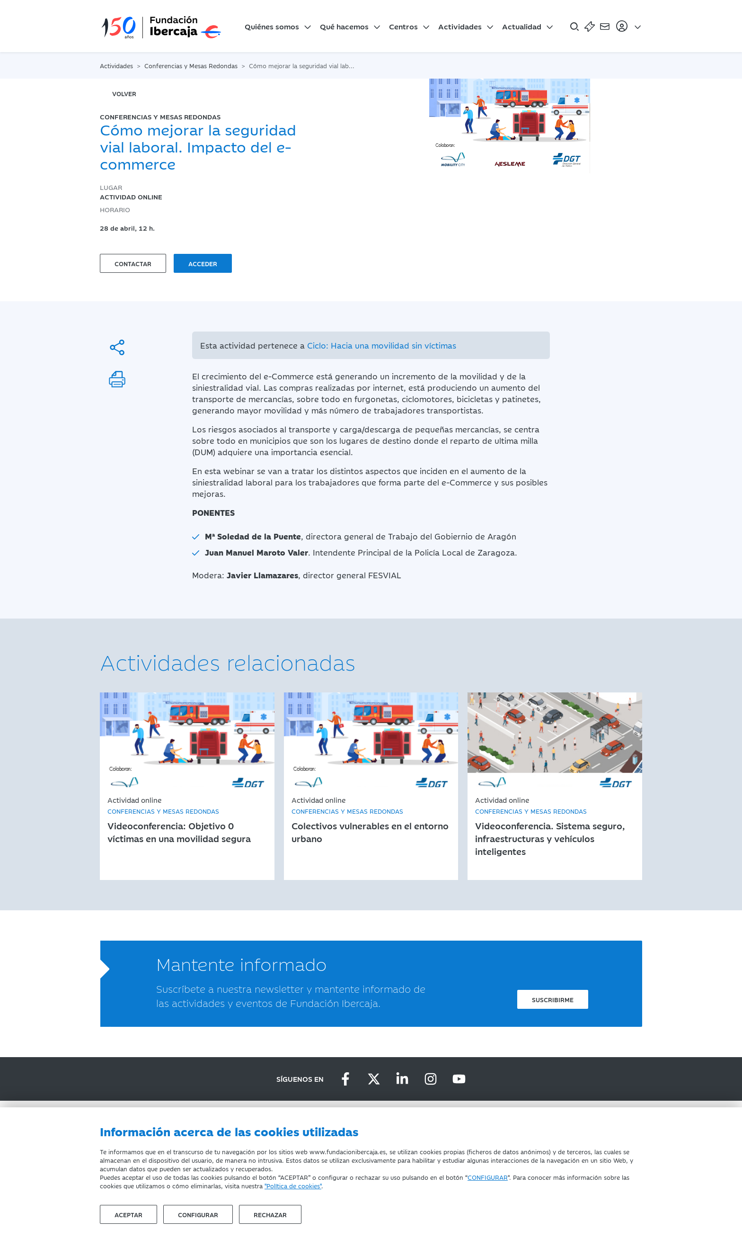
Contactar (133, 263)
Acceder (202, 263)
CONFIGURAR (488, 1177)
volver (124, 93)
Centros (403, 26)
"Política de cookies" (293, 1185)
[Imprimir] (117, 379)
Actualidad (521, 26)
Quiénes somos (272, 26)
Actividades (460, 26)
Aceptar (128, 1214)
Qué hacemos (344, 26)
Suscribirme (553, 999)
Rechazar (270, 1214)
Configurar (198, 1214)
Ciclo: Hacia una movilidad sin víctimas (381, 345)
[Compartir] (117, 347)
